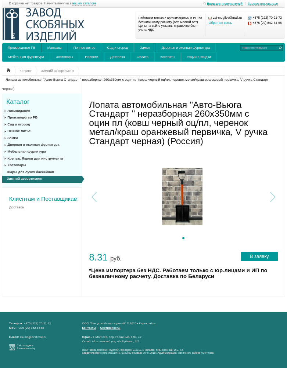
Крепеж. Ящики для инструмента (35, 158)
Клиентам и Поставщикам (43, 199)
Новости (91, 57)
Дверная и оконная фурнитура (186, 48)
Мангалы (54, 48)
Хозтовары (64, 57)
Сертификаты (110, 327)
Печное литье (84, 48)
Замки (145, 48)
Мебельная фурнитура (26, 57)
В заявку (259, 256)
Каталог (17, 101)
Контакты (167, 57)
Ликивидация (18, 111)
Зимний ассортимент (25, 179)
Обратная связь (220, 23)
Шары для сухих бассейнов (30, 172)
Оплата (142, 57)
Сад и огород (117, 48)
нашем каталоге (84, 3)
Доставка (117, 57)
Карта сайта (147, 323)
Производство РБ (22, 48)
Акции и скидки (199, 57)
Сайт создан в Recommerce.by (26, 347)
